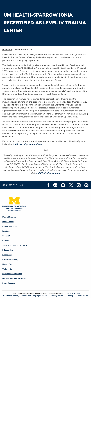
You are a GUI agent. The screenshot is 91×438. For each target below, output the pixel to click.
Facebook (48, 185)
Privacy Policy (57, 296)
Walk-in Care (7, 269)
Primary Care (7, 250)
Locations (6, 231)
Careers (5, 240)
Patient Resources (9, 226)
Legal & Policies (73, 293)
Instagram (79, 185)
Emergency (6, 255)
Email (86, 185)
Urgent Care (7, 264)
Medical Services (9, 217)
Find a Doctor (8, 221)
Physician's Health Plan (12, 274)
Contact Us (6, 236)
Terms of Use (82, 296)
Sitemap (70, 296)
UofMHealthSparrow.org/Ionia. (27, 144)
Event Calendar (8, 283)
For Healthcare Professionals (14, 278)
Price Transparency (10, 259)
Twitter (71, 185)
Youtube (63, 185)
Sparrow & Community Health (14, 245)
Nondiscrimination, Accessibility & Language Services (25, 296)
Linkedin (55, 185)
